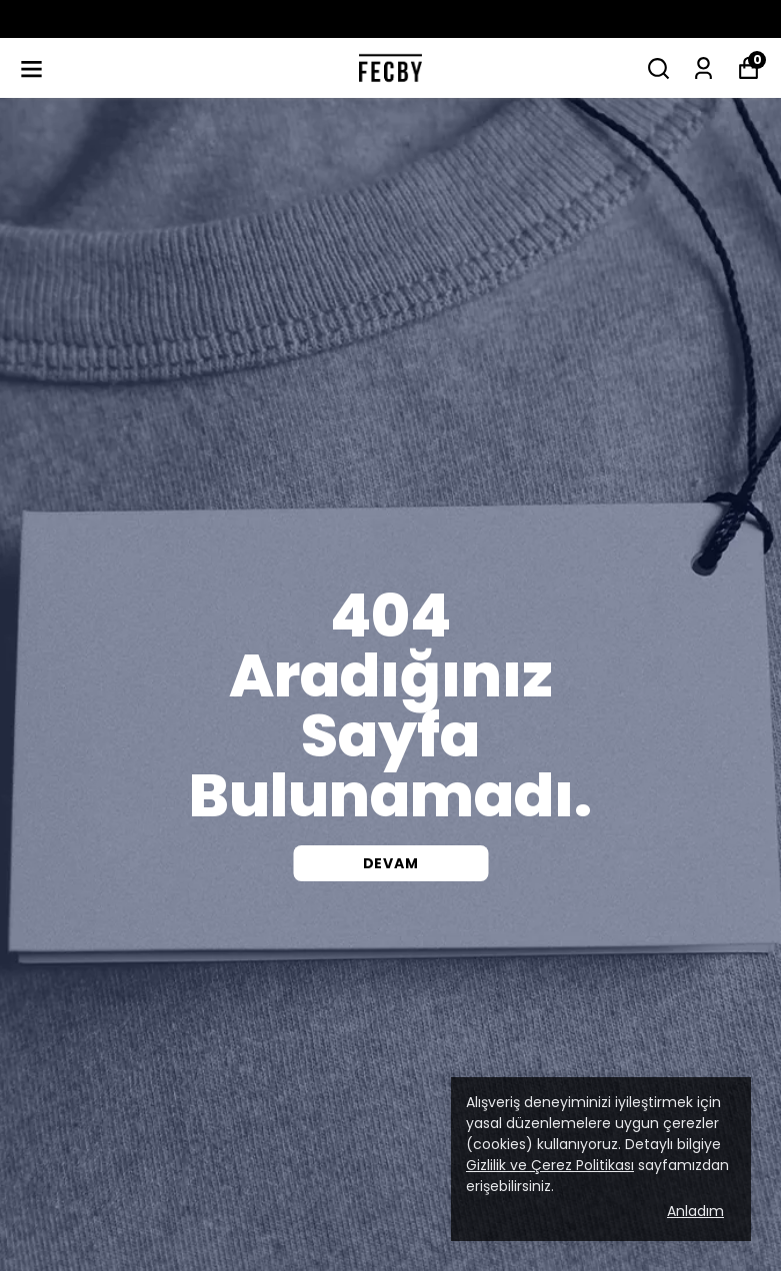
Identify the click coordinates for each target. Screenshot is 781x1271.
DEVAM (391, 863)
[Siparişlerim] (703, 68)
